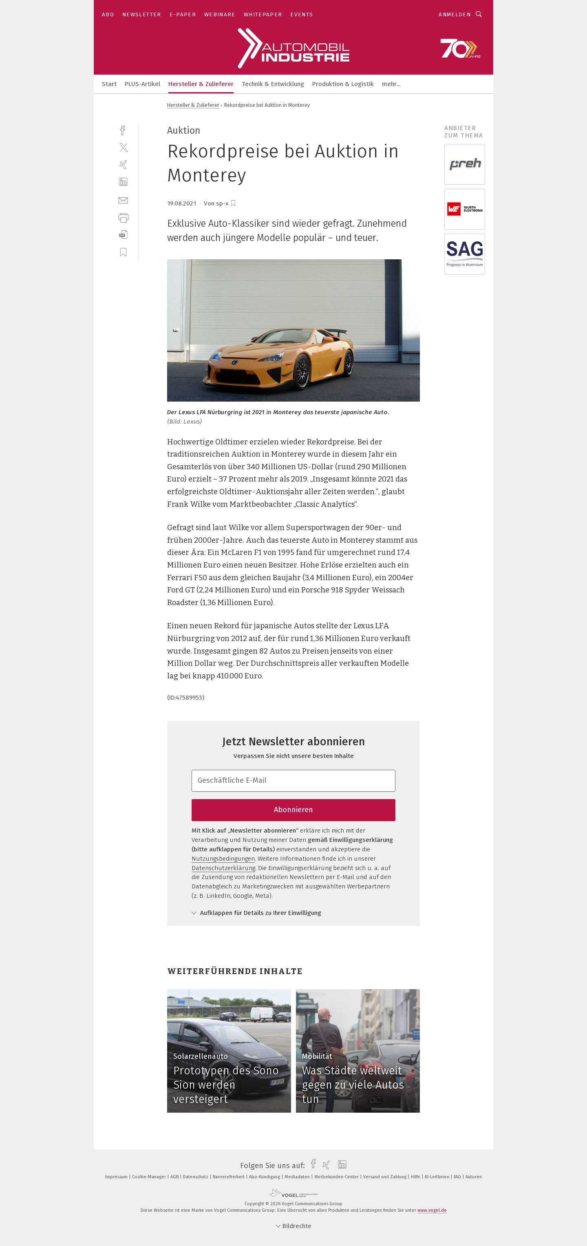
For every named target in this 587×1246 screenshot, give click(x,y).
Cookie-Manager (149, 1177)
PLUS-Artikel (142, 84)
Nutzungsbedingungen (223, 858)
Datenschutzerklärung (223, 868)
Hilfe (416, 1177)
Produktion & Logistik (343, 84)
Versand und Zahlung (385, 1177)
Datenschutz (196, 1177)
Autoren (474, 1177)
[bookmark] (233, 203)
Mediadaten (298, 1177)
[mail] (123, 199)
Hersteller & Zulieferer (201, 84)
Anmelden (455, 14)
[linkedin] (123, 182)
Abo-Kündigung (265, 1177)
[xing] (123, 164)
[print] (123, 217)
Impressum (117, 1177)
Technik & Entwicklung (273, 84)
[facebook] (123, 129)
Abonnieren (293, 809)
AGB (175, 1177)
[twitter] (123, 147)
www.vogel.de (432, 1210)
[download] (123, 235)
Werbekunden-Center (337, 1177)
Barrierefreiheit (229, 1177)
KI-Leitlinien (437, 1177)
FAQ (458, 1177)
